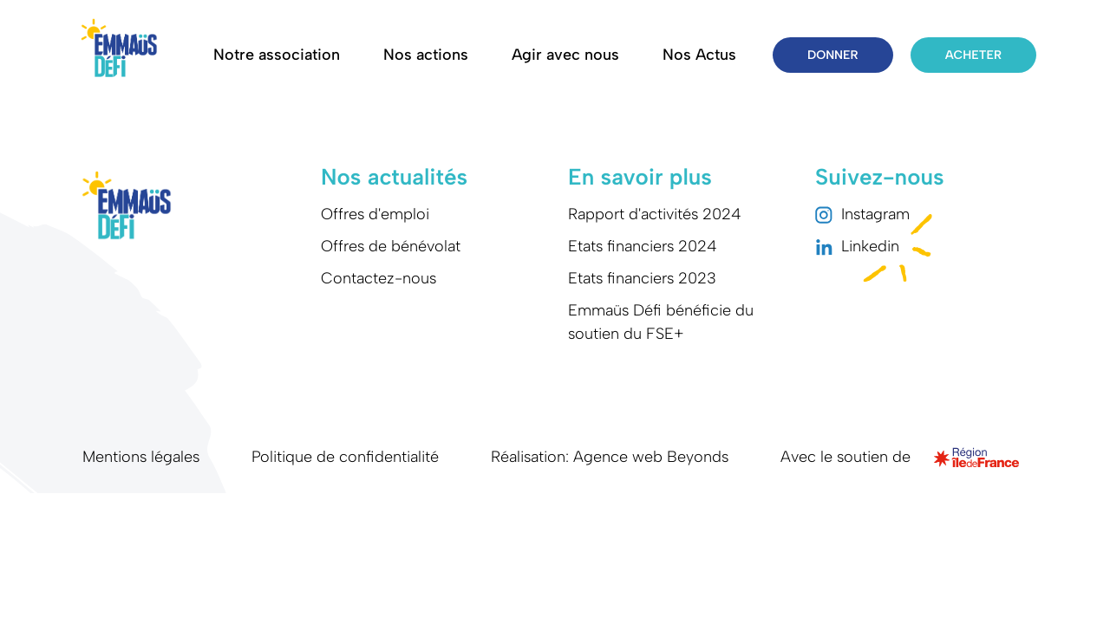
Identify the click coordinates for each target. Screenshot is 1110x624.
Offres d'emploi (375, 214)
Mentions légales (140, 456)
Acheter (973, 55)
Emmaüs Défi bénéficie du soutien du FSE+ (661, 322)
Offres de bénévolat (390, 246)
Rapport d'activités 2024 (654, 214)
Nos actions (425, 54)
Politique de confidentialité (345, 456)
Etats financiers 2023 (642, 278)
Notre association (276, 54)
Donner (833, 55)
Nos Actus (699, 54)
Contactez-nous (378, 278)
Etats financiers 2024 (642, 246)
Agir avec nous (565, 54)
